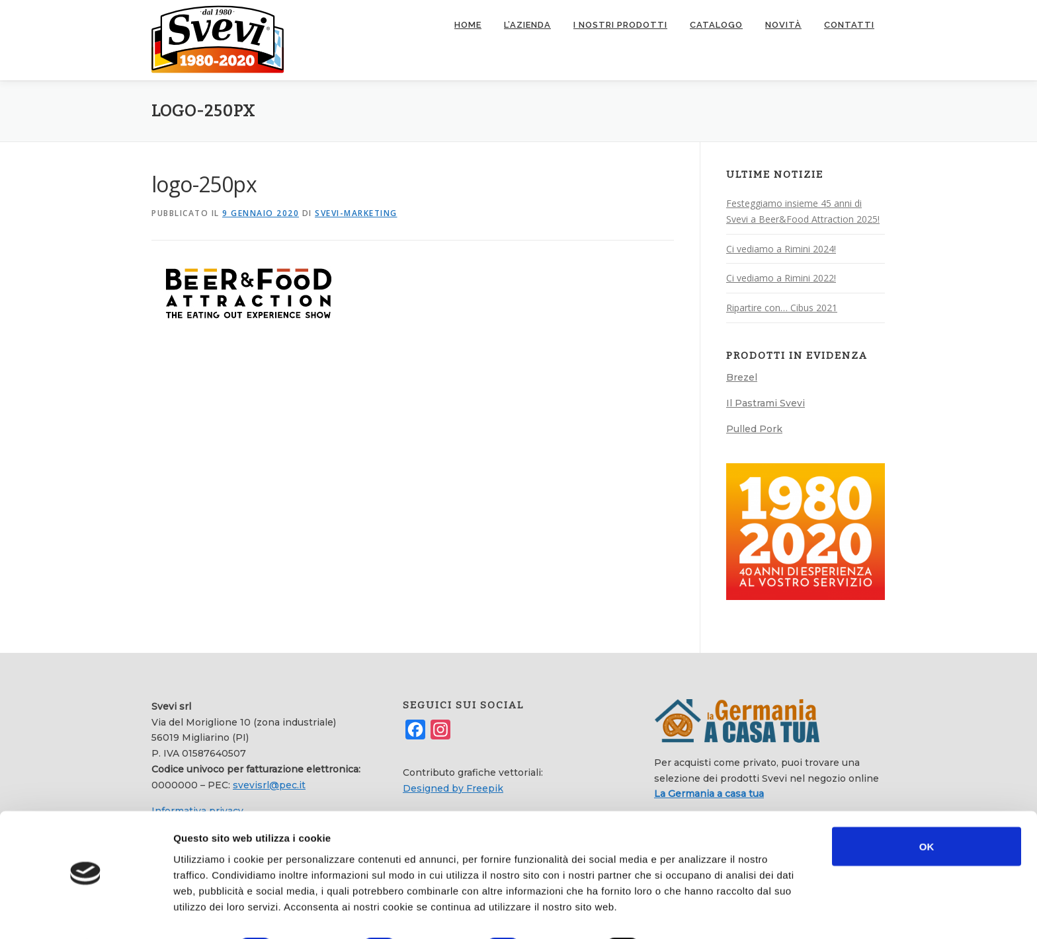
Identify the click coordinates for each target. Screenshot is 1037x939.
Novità (783, 25)
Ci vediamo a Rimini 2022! (781, 278)
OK (926, 809)
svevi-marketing (356, 212)
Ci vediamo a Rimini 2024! (781, 248)
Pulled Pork (754, 428)
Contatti (849, 25)
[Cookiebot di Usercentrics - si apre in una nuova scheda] (86, 913)
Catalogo (716, 25)
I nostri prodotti (620, 25)
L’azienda (527, 25)
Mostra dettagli (702, 913)
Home (467, 25)
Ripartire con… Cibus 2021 (781, 307)
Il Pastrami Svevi (765, 402)
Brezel (741, 377)
